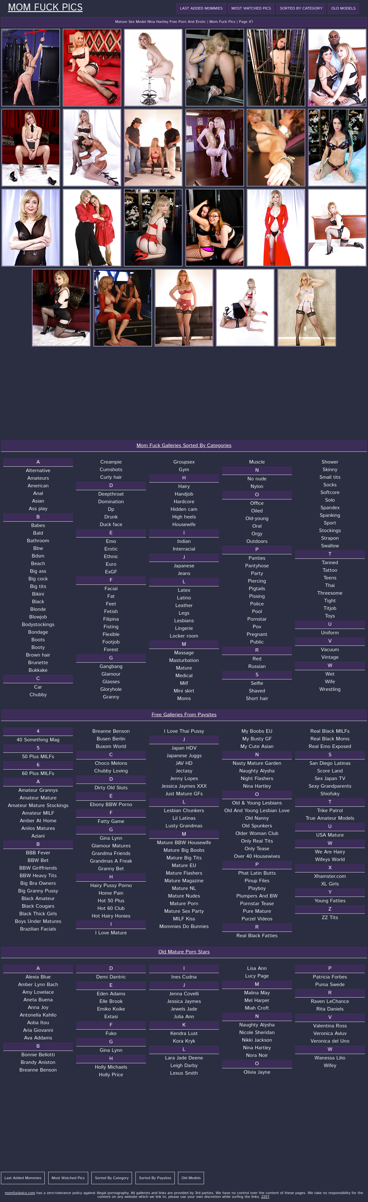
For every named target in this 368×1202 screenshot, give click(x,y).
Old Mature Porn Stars (183, 952)
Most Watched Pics (251, 8)
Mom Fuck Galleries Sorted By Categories (184, 445)
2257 (265, 1196)
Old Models (343, 8)
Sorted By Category (301, 8)
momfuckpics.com (20, 1193)
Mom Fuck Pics (45, 8)
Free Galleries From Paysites (184, 714)
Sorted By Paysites (155, 1178)
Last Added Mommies (201, 8)
